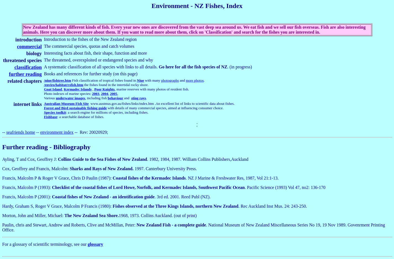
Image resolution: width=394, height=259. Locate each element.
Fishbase (50, 117)
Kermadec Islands (78, 89)
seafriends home (20, 132)
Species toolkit (55, 112)
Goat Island (53, 89)
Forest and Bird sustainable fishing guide (75, 108)
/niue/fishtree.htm (57, 80)
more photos (195, 80)
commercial (29, 46)
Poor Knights (104, 89)
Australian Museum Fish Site (66, 104)
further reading (25, 74)
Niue (140, 80)
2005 (113, 94)
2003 (95, 94)
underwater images (70, 98)
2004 (104, 94)
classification (28, 67)
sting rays (138, 98)
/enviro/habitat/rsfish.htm (63, 85)
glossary (95, 244)
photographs (170, 80)
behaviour (115, 98)
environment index (56, 132)
